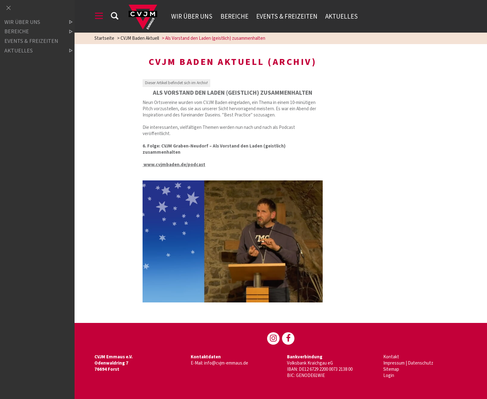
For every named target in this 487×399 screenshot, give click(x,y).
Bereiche (234, 16)
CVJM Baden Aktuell (140, 38)
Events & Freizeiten (286, 16)
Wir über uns (191, 16)
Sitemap (391, 369)
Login (388, 375)
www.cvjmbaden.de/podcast (174, 164)
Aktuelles (341, 16)
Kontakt (391, 357)
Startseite (104, 38)
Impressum (394, 363)
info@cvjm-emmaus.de (226, 363)
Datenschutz (420, 363)
